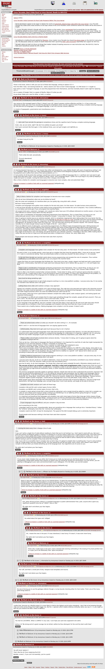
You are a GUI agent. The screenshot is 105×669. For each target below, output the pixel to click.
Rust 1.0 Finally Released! (28, 49)
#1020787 (51, 117)
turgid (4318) (18, 167)
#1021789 (80, 566)
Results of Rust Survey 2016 (23, 50)
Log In (3, 32)
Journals (4, 17)
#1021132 (51, 586)
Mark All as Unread (58, 73)
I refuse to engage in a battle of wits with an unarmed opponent (34, 183)
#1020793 (51, 245)
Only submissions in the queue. (92, 9)
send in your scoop (73, 9)
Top (83, 66)
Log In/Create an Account (72, 66)
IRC (3, 53)
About (3, 14)
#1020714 (46, 100)
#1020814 (51, 456)
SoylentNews (6, 5)
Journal (51, 100)
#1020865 (49, 647)
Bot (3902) (23, 152)
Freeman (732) (21, 617)
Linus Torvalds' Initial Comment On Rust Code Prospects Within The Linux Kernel (39, 20)
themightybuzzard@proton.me (41, 423)
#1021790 (83, 498)
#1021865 (52, 152)
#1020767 (50, 192)
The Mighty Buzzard (57, 471)
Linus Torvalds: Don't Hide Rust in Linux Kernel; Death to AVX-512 (40, 12)
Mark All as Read (93, 71)
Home (25, 667)
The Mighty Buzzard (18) (23, 423)
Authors (4, 20)
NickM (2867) (18, 100)
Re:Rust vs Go (26, 98)
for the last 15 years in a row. (64, 219)
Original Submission (19, 57)
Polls (3, 23)
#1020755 (49, 602)
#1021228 (54, 318)
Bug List (4, 58)
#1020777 (48, 617)
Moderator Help (18, 660)
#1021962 (64, 545)
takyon (16, 18)
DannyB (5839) (21, 192)
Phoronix (45, 40)
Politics (4, 46)
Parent (16, 111)
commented (69, 29)
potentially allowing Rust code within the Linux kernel (71, 24)
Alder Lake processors (69, 41)
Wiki (3, 55)
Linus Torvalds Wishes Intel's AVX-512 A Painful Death (31, 37)
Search (4, 22)
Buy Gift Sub (5, 29)
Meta (3, 44)
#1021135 (55, 477)
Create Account (6, 31)
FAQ (3, 15)
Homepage (81, 423)
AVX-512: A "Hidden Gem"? (22, 51)
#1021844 (60, 515)
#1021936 (87, 530)
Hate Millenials (24, 630)
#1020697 (49, 81)
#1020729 (47, 167)
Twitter (4, 52)
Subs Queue (5, 28)
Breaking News (6, 40)
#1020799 (74, 423)
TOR (3, 61)
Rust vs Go (25, 79)
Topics (3, 18)
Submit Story (5, 26)
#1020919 (53, 136)
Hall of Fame (5, 25)
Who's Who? (5, 56)
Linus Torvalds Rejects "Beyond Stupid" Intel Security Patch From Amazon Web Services (41, 53)
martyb (20, 14)
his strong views (79, 40)
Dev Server (5, 59)
